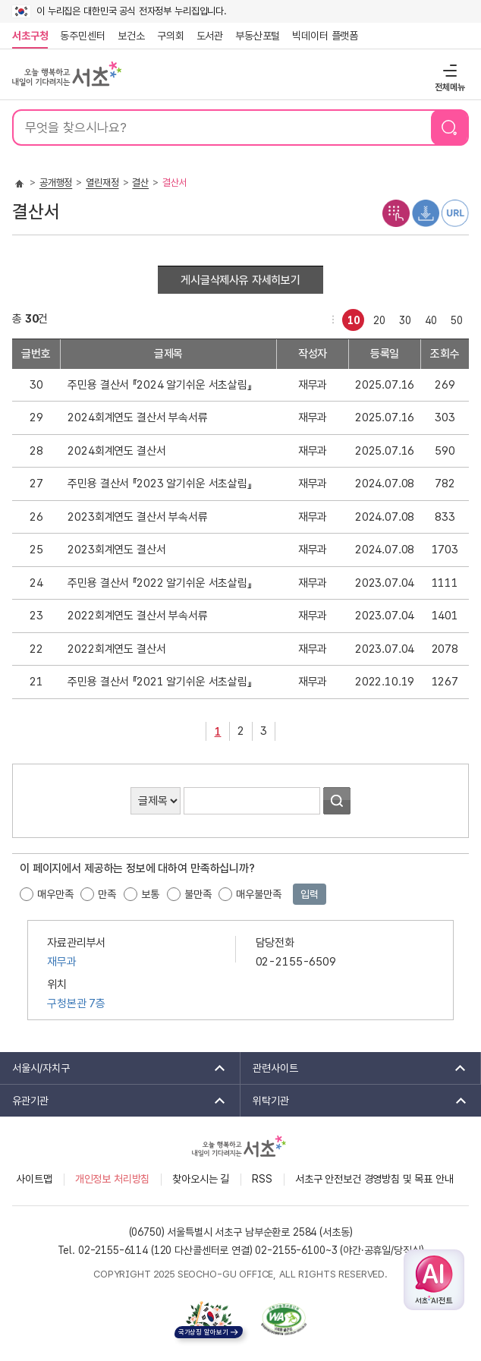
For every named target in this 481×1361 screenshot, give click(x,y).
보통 (150, 894)
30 (402, 317)
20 (376, 317)
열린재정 (102, 182)
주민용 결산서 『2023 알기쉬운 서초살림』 (159, 483)
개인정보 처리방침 (112, 1179)
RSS (262, 1179)
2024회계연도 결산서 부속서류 (137, 417)
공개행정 (55, 182)
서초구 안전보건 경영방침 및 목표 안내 (374, 1179)
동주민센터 (79, 35)
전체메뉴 (448, 70)
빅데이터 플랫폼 (325, 36)
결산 (140, 182)
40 (428, 317)
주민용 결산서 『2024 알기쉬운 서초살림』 (159, 385)
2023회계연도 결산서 (116, 549)
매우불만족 (258, 894)
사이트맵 (34, 1179)
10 (351, 317)
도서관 (210, 36)
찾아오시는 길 (200, 1179)
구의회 (170, 36)
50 (454, 317)
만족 (107, 894)
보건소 (131, 36)
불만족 (198, 894)
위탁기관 (354, 1101)
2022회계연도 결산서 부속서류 (137, 615)
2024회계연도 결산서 (116, 451)
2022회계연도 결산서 (116, 649)
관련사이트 (354, 1068)
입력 (309, 894)
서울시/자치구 (114, 1068)
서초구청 (30, 36)
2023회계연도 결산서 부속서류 (137, 517)
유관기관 (114, 1101)
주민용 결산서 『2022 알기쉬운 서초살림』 (159, 583)
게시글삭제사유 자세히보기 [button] (240, 280)
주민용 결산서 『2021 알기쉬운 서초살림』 (159, 681)
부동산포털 (257, 36)
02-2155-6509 (296, 962)
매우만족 (55, 894)
